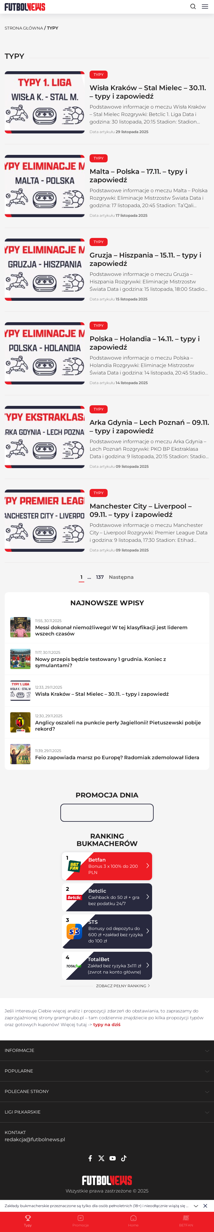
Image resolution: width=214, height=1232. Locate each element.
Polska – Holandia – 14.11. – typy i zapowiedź (148, 342)
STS (93, 922)
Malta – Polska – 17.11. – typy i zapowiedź (144, 175)
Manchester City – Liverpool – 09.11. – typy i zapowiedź (145, 510)
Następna (121, 577)
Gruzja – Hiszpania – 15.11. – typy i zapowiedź (149, 259)
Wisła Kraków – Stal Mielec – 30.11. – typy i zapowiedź (144, 91)
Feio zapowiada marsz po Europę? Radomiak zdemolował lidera (117, 757)
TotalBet (98, 959)
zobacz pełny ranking (123, 985)
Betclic (97, 891)
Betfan (97, 860)
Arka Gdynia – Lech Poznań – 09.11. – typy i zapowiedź (145, 426)
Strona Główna (25, 28)
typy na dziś (106, 1024)
